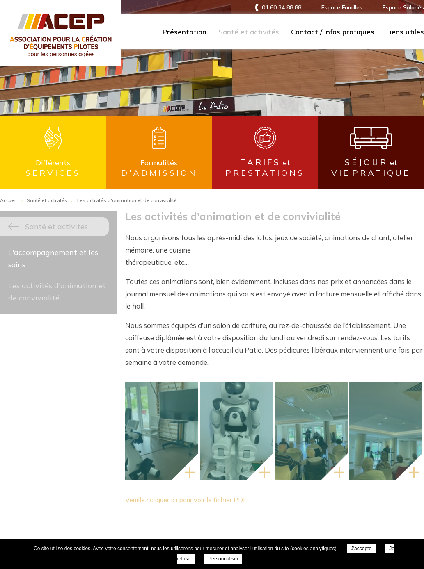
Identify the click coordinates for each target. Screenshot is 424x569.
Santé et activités (248, 31)
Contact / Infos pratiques (332, 31)
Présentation (184, 31)
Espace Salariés (403, 7)
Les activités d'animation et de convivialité (57, 292)
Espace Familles (341, 7)
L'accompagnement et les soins (53, 258)
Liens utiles (405, 31)
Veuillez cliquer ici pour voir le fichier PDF (186, 500)
